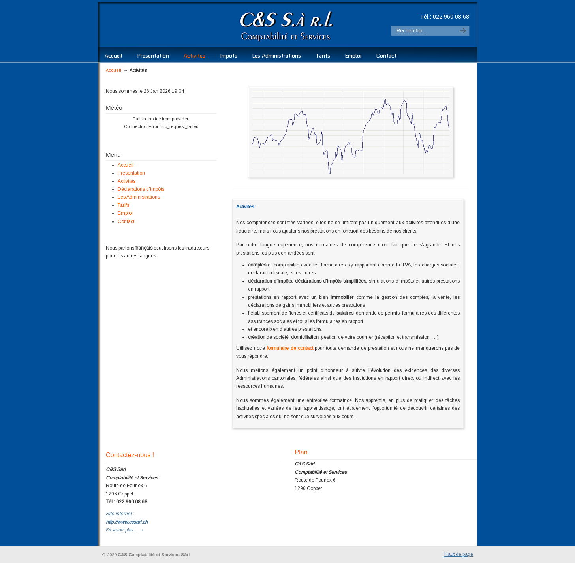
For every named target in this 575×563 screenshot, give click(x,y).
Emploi (125, 213)
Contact (126, 221)
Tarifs (123, 205)
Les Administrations (139, 197)
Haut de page (458, 554)
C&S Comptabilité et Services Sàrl (217, 25)
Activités (126, 181)
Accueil (113, 70)
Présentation (131, 173)
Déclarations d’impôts (141, 189)
